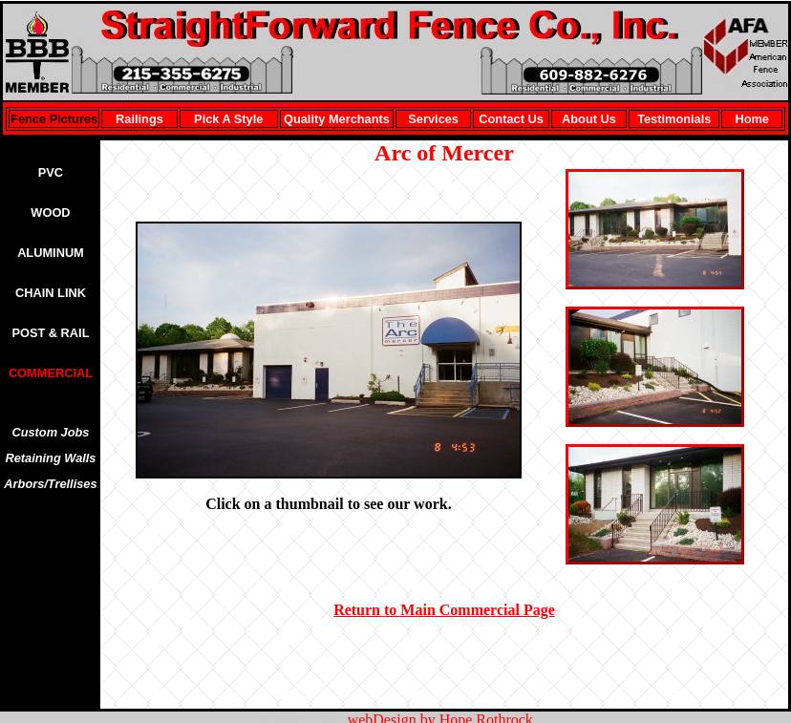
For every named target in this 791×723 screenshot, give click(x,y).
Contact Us (511, 119)
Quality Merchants (337, 119)
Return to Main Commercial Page (444, 610)
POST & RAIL (50, 333)
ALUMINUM (50, 252)
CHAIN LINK (50, 293)
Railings (139, 119)
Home (752, 119)
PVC (50, 172)
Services (433, 119)
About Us (589, 119)
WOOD (50, 212)
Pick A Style (228, 119)
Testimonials (674, 119)
